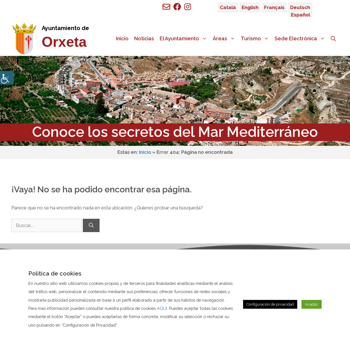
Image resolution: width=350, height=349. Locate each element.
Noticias (144, 38)
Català (228, 7)
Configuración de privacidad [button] (270, 304)
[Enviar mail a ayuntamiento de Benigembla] (166, 6)
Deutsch (300, 7)
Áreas (225, 38)
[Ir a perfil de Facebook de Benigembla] (177, 6)
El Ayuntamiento (185, 38)
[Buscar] (91, 225)
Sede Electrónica (301, 38)
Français (274, 7)
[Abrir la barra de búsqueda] (333, 38)
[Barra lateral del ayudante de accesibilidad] (7, 78)
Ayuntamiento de (65, 28)
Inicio (122, 38)
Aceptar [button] (311, 304)
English (250, 7)
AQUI (162, 308)
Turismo (256, 38)
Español (300, 15)
